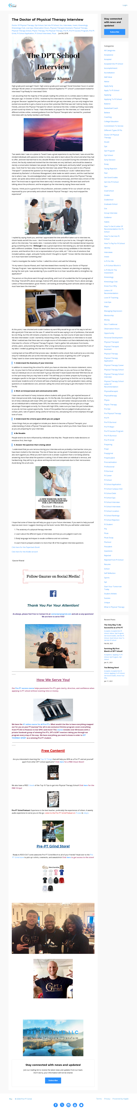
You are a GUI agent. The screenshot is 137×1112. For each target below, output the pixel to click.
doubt (106, 142)
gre (61, 25)
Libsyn (86, 813)
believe (107, 112)
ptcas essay (108, 537)
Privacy (107, 1099)
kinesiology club (18, 28)
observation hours (41, 28)
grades (107, 195)
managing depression (113, 311)
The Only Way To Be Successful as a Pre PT (113, 626)
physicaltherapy (110, 395)
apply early (108, 86)
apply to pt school (111, 90)
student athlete (110, 593)
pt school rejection (111, 520)
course (31, 688)
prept (106, 449)
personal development (113, 337)
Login (125, 5)
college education (111, 121)
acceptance (108, 55)
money (107, 320)
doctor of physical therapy (23, 25)
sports (106, 577)
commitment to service (113, 126)
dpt (105, 146)
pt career (108, 475)
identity (107, 248)
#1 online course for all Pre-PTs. (36, 724)
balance (107, 104)
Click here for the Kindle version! (25, 552)
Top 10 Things (46, 759)
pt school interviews (43, 33)
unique (107, 602)
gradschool (108, 199)
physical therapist (111, 342)
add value (108, 77)
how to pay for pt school (114, 243)
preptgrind (108, 453)
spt (105, 582)
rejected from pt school (113, 560)
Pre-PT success (21, 688)
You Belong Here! (111, 667)
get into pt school (51, 25)
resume (107, 564)
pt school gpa (109, 498)
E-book (31, 785)
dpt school (39, 25)
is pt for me (109, 261)
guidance (108, 217)
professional (109, 467)
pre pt (65, 31)
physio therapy (38, 31)
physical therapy (80, 28)
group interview (110, 213)
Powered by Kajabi (120, 1099)
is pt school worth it (112, 265)
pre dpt (107, 409)
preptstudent (109, 458)
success (107, 598)
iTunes (78, 813)
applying (107, 95)
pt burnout (108, 471)
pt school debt (110, 493)
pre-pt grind (109, 440)
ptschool (107, 542)
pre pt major (109, 427)
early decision (109, 160)
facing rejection (110, 168)
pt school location (111, 511)
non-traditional (110, 324)
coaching (108, 117)
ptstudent (108, 546)
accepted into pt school (113, 64)
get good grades (111, 177)
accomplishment (110, 68)
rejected (107, 555)
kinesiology (83, 25)
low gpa (29, 28)
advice (106, 81)
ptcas (54, 33)
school (106, 569)
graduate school (110, 204)
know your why (110, 286)
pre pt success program (78, 31)
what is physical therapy (114, 607)
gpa (105, 186)
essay (106, 164)
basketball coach (111, 108)
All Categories (109, 50)
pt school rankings (112, 515)
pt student (108, 524)
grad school (109, 191)
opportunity (109, 333)
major (106, 306)
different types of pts (113, 130)
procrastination (110, 462)
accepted (107, 59)
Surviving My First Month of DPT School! (113, 649)
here (62, 762)
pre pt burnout (110, 422)
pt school (108, 480)
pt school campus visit (113, 489)
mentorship (109, 315)
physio (106, 400)
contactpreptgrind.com (61, 614)
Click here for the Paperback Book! (26, 547)
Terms (99, 1099)
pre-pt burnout (110, 435)
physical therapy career (114, 365)
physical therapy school (21, 31)
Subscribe (53, 1080)
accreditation (109, 73)
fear (106, 173)
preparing (108, 444)
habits (106, 222)
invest (75, 25)
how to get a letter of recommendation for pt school (113, 229)
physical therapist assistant (61, 28)
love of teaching (111, 297)
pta (105, 529)
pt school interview (112, 502)
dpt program (109, 151)
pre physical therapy (54, 31)
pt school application (25, 33)
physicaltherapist (111, 391)
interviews (67, 25)
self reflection (109, 573)
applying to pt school (113, 99)
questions (108, 551)
